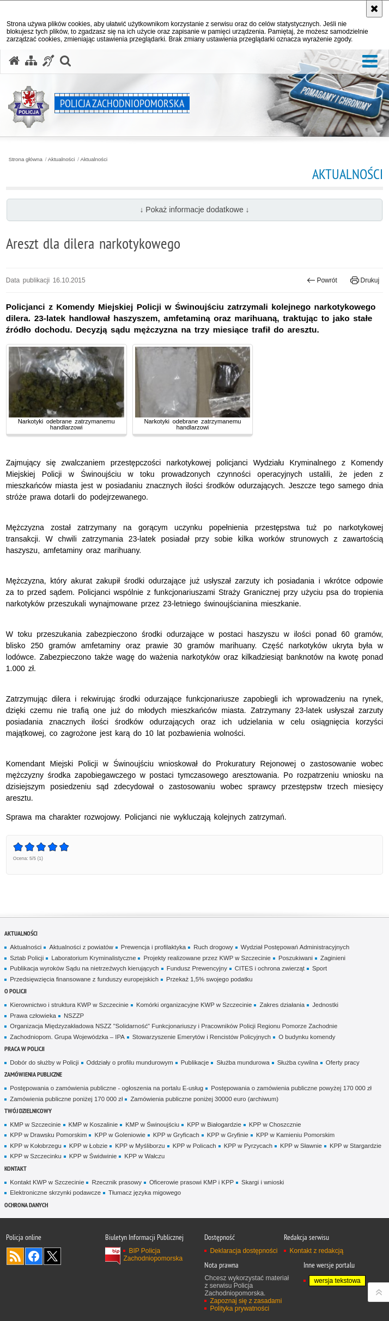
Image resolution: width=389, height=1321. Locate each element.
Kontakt (15, 1168)
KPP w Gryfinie (227, 1135)
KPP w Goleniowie (119, 1135)
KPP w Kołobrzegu (36, 1145)
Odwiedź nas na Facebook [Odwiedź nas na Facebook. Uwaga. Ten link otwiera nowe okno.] (33, 1256)
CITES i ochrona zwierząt (270, 968)
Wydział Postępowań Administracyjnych (295, 947)
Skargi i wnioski (262, 1182)
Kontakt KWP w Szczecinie (47, 1182)
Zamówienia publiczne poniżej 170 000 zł (66, 1099)
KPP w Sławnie (301, 1145)
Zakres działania (282, 1004)
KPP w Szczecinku (36, 1156)
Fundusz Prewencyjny (197, 968)
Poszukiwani (295, 958)
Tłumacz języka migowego (144, 1192)
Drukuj (364, 280)
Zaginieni (332, 958)
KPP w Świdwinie (93, 1156)
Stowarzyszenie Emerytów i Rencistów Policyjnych (201, 1037)
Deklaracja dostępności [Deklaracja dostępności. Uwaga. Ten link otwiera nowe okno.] (243, 1251)
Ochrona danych (26, 1205)
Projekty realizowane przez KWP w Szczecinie (206, 958)
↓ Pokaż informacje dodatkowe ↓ (194, 209)
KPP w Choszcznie (275, 1124)
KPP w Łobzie (88, 1145)
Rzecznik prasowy (117, 1182)
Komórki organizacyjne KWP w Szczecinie (194, 1004)
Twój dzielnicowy (28, 1111)
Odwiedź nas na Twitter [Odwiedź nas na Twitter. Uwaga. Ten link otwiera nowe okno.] (52, 1256)
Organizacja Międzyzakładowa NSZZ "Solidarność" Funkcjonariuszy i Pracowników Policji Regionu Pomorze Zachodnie (173, 1026)
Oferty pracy (343, 1062)
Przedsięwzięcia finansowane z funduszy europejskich (84, 979)
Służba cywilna (297, 1062)
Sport (319, 968)
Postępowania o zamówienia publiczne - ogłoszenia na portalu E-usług (106, 1088)
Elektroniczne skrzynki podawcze (55, 1192)
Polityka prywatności (239, 1308)
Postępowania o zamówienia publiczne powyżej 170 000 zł (291, 1088)
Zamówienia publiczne (33, 1074)
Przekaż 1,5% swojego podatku (209, 979)
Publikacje (195, 1062)
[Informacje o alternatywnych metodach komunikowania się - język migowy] (48, 61)
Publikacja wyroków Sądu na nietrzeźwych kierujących (84, 968)
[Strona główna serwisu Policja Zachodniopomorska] (14, 61)
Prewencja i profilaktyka (153, 947)
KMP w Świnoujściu (152, 1124)
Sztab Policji (27, 958)
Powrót (322, 280)
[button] (370, 62)
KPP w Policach (194, 1145)
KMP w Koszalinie (93, 1124)
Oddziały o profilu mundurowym (130, 1062)
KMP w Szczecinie (35, 1124)
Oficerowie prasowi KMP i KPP (191, 1182)
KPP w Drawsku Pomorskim (48, 1135)
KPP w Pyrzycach (248, 1145)
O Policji (15, 991)
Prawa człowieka (33, 1015)
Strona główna (25, 159)
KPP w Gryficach (176, 1135)
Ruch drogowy (213, 947)
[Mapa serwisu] (31, 61)
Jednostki (325, 1004)
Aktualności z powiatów (81, 947)
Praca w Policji (24, 1048)
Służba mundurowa (242, 1062)
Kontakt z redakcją (316, 1251)
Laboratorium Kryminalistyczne (93, 958)
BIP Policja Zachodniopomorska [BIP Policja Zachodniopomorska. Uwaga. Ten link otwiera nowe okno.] (153, 1254)
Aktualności (61, 159)
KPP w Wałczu (144, 1156)
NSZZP (74, 1015)
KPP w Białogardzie (214, 1124)
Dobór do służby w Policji (44, 1062)
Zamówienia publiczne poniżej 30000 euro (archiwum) (204, 1099)
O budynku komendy (306, 1037)
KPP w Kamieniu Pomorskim (295, 1135)
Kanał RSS (15, 1256)
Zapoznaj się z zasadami (246, 1301)
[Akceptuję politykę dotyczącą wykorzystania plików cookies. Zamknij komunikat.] (374, 8)
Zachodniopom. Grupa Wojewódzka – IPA (67, 1037)
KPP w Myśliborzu (140, 1145)
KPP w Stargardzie (355, 1145)
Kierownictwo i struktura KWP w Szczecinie (69, 1004)
